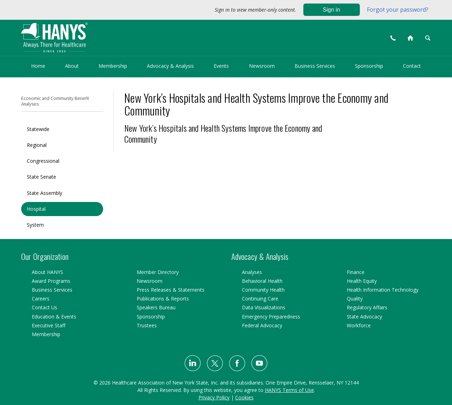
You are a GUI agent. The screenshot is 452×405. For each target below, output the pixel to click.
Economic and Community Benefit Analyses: (55, 101)
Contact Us (44, 307)
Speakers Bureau (156, 307)
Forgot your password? (397, 9)
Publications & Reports (163, 298)
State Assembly (44, 193)
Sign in (331, 10)
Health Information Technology (382, 289)
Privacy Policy (214, 397)
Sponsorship (369, 65)
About (72, 65)
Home (38, 65)
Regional (37, 145)
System (35, 224)
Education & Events (54, 316)
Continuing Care (260, 298)
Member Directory (158, 272)
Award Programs (51, 281)
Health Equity (362, 281)
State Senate (41, 176)
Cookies (244, 397)
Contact (412, 65)
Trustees (147, 325)
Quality (355, 298)
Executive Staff (48, 325)
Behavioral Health (262, 281)
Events (221, 65)
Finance (355, 272)
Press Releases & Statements (170, 289)
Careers (40, 298)
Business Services (315, 65)
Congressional (43, 160)
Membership (113, 65)
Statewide (38, 129)
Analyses (252, 272)
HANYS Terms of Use (289, 390)
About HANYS (47, 272)
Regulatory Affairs (367, 307)
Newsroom (262, 65)
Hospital (36, 209)
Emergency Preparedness (271, 316)
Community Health (263, 289)
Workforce (359, 325)
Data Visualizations (263, 307)
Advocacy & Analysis (170, 65)
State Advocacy (364, 316)
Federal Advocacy (262, 325)
